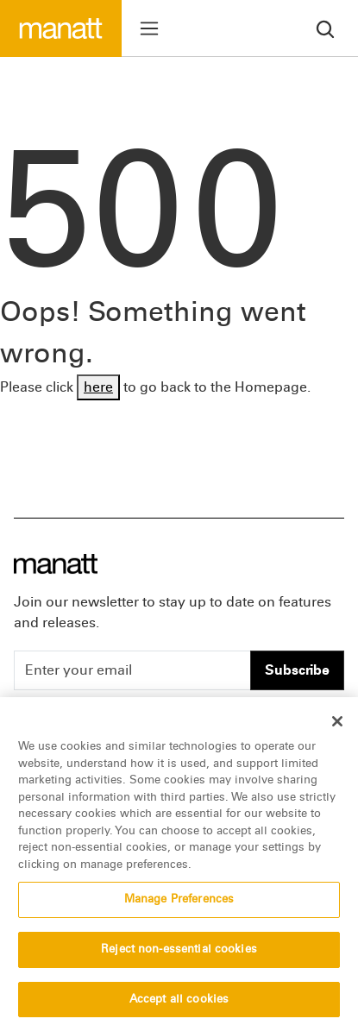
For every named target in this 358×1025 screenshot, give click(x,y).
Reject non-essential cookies (179, 956)
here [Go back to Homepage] (98, 387)
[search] (325, 28)
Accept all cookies (179, 1006)
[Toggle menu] (149, 28)
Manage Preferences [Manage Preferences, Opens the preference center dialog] (179, 907)
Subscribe (297, 670)
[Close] (337, 729)
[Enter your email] (132, 670)
